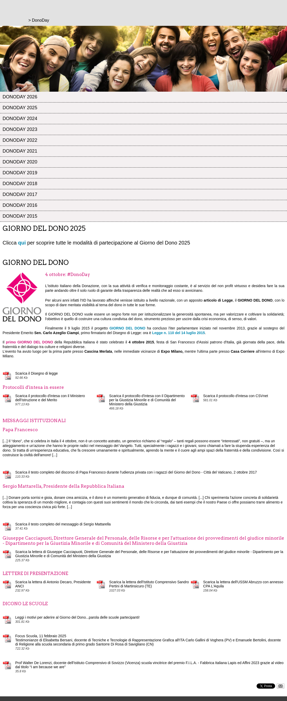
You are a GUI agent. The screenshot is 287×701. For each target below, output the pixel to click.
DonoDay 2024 (20, 118)
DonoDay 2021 (20, 151)
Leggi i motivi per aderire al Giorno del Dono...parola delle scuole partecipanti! (77, 617)
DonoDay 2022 (20, 140)
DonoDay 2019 (20, 172)
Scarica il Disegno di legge (36, 373)
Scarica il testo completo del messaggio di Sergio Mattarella (63, 524)
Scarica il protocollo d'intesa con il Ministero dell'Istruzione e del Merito (50, 398)
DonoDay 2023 (20, 129)
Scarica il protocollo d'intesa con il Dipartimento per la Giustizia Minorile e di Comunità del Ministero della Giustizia (147, 400)
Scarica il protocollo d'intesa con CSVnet (235, 396)
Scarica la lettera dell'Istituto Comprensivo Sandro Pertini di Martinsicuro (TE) (149, 584)
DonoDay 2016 (20, 205)
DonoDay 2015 (20, 216)
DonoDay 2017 (20, 194)
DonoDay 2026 (20, 96)
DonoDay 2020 (20, 161)
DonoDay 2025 (20, 107)
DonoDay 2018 (20, 183)
